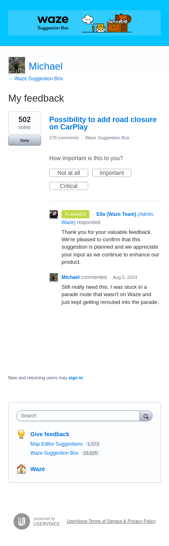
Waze (37, 469)
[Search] (146, 415)
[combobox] (80, 416)
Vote (24, 140)
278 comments (64, 137)
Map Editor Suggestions (57, 444)
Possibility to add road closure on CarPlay (103, 123)
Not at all (72, 173)
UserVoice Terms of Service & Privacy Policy (111, 521)
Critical (74, 186)
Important (115, 173)
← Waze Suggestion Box (35, 79)
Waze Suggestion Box (107, 137)
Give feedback (49, 434)
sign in (76, 377)
